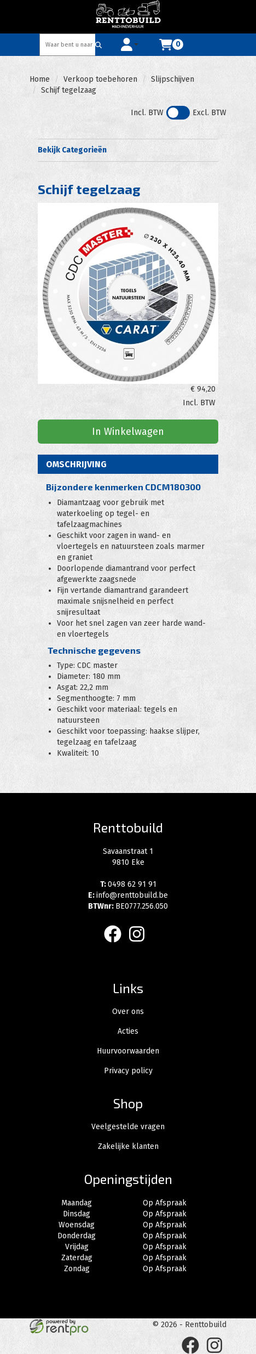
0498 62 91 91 (128, 884)
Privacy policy (128, 1070)
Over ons (128, 1011)
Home (40, 79)
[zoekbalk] (67, 44)
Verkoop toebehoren (100, 79)
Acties (128, 1031)
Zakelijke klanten (128, 1146)
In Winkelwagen (128, 432)
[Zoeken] (98, 44)
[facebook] (116, 944)
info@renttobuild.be (128, 895)
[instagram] (140, 944)
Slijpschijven (172, 79)
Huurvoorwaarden (128, 1051)
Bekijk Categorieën (128, 150)
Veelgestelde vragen (128, 1126)
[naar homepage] (128, 16)
